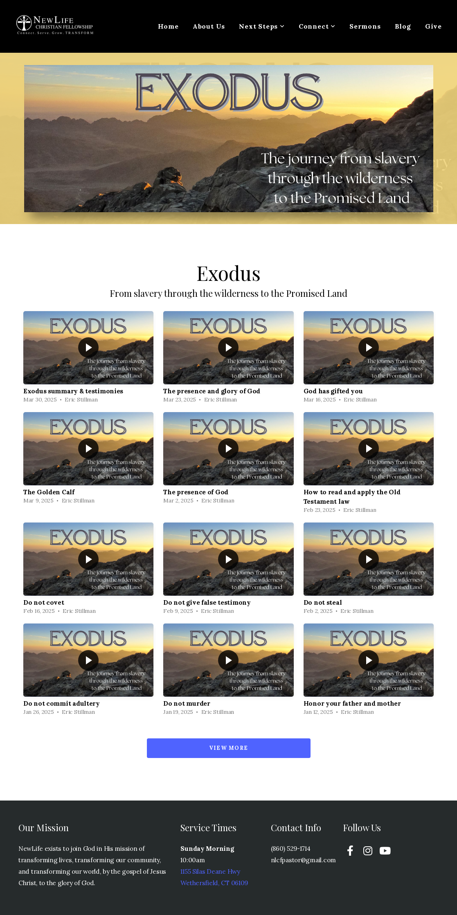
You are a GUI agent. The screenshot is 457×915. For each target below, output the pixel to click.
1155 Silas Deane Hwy (210, 871)
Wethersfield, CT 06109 (214, 883)
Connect (317, 26)
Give (433, 26)
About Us (209, 26)
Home (168, 26)
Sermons (365, 26)
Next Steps (262, 26)
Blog (403, 26)
